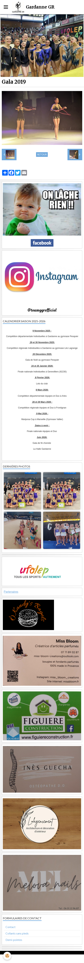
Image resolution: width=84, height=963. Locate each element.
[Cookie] (7, 956)
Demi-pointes (14, 939)
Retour (42, 154)
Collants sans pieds (17, 933)
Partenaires (11, 591)
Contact (10, 927)
